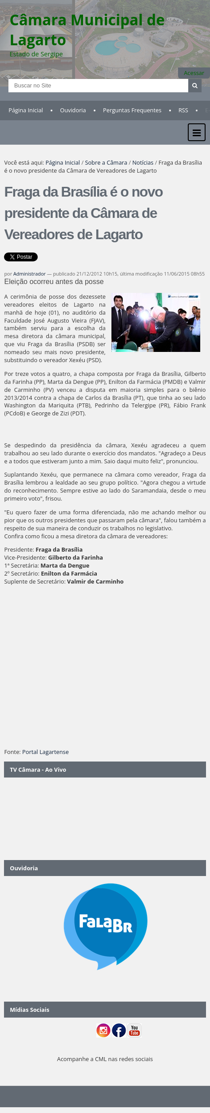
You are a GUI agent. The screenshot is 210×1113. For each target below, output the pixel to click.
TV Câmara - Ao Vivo (38, 770)
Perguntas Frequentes (132, 110)
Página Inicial (25, 110)
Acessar (194, 73)
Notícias (143, 162)
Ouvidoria (73, 110)
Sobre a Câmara (106, 162)
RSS (183, 110)
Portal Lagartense (45, 752)
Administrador (29, 273)
